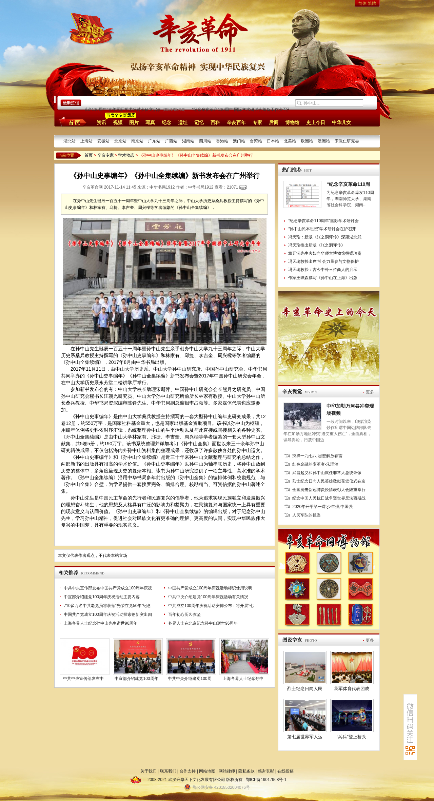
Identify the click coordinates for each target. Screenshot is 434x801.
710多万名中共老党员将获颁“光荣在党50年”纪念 (107, 605)
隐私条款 (246, 771)
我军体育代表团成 (351, 688)
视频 (117, 122)
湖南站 (188, 141)
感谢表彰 (266, 771)
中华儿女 (341, 122)
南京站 (137, 141)
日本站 (273, 141)
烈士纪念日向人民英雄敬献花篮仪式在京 (329, 481)
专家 (257, 122)
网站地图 (207, 771)
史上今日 (315, 122)
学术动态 (126, 155)
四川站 (205, 141)
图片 (134, 122)
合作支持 (187, 771)
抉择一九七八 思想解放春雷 (317, 455)
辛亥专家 (105, 155)
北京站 (120, 141)
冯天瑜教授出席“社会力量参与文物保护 (323, 261)
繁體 (372, 3)
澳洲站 (324, 141)
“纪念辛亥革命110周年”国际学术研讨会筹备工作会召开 (242, 109)
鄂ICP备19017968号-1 (266, 779)
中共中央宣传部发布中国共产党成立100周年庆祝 (108, 588)
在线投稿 (285, 771)
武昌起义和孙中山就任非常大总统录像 (326, 472)
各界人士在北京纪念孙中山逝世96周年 (203, 623)
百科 (215, 122)
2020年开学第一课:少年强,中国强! (323, 506)
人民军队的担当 (306, 515)
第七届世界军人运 (304, 736)
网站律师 (227, 771)
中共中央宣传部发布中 (83, 678)
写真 (150, 122)
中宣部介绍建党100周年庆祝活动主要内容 (102, 596)
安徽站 (103, 141)
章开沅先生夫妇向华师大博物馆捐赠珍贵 (324, 253)
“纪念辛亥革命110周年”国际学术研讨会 (323, 220)
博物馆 (292, 122)
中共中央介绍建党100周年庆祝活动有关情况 (208, 596)
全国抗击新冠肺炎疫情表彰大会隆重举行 (329, 489)
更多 (370, 392)
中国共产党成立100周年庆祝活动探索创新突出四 (108, 614)
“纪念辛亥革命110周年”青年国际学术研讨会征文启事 (114, 109)
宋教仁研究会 (347, 141)
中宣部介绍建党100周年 (136, 678)
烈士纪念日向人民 (304, 688)
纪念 (166, 122)
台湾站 (256, 141)
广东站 (154, 141)
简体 (362, 3)
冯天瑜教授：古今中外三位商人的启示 (322, 269)
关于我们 (148, 771)
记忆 (199, 122)
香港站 (222, 141)
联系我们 (168, 771)
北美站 (290, 141)
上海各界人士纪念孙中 (243, 678)
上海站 (86, 141)
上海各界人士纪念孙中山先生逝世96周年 (100, 623)
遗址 (183, 122)
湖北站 (69, 141)
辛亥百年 (236, 122)
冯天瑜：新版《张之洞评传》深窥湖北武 (324, 237)
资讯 (101, 122)
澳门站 (239, 141)
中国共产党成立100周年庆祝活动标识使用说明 (210, 588)
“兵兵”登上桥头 (351, 736)
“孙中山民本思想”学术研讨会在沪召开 (322, 229)
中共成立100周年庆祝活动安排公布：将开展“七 (211, 605)
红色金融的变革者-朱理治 (315, 464)
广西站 (171, 141)
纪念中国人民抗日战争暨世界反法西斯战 (329, 498)
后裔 (273, 122)
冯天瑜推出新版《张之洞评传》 (316, 245)
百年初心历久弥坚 (184, 614)
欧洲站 (307, 141)
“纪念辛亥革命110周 (348, 184)
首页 (71, 122)
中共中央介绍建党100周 (189, 678)
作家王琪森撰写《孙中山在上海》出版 (322, 277)
